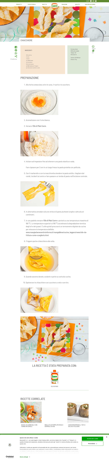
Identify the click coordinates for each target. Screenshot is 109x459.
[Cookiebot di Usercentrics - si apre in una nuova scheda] (9, 456)
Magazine (64, 4)
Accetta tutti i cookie (92, 437)
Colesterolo (32, 4)
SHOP (87, 1)
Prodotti (19, 4)
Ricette (44, 4)
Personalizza (92, 442)
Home (54, 5)
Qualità (77, 4)
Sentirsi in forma (90, 4)
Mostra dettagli (24, 456)
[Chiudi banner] (106, 436)
